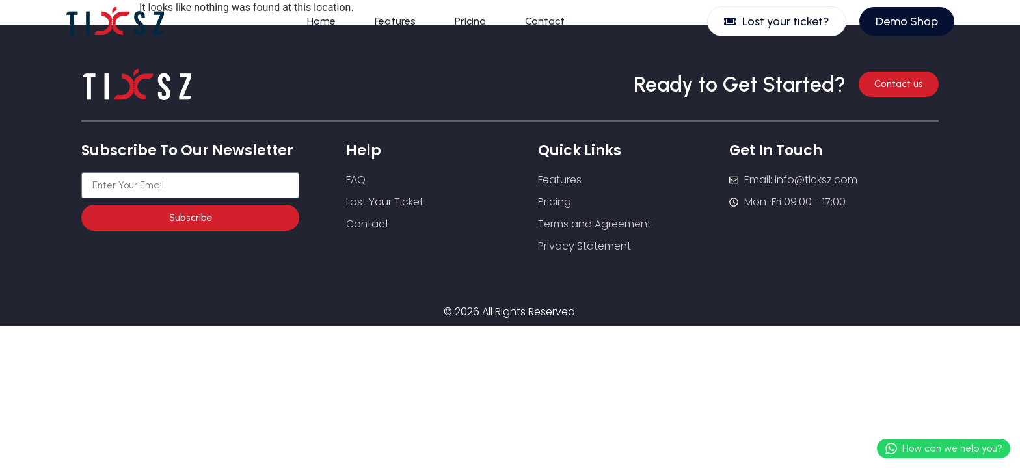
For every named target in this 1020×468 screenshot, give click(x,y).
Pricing (470, 21)
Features (395, 21)
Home (321, 21)
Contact (545, 21)
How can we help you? (952, 448)
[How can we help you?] (891, 448)
